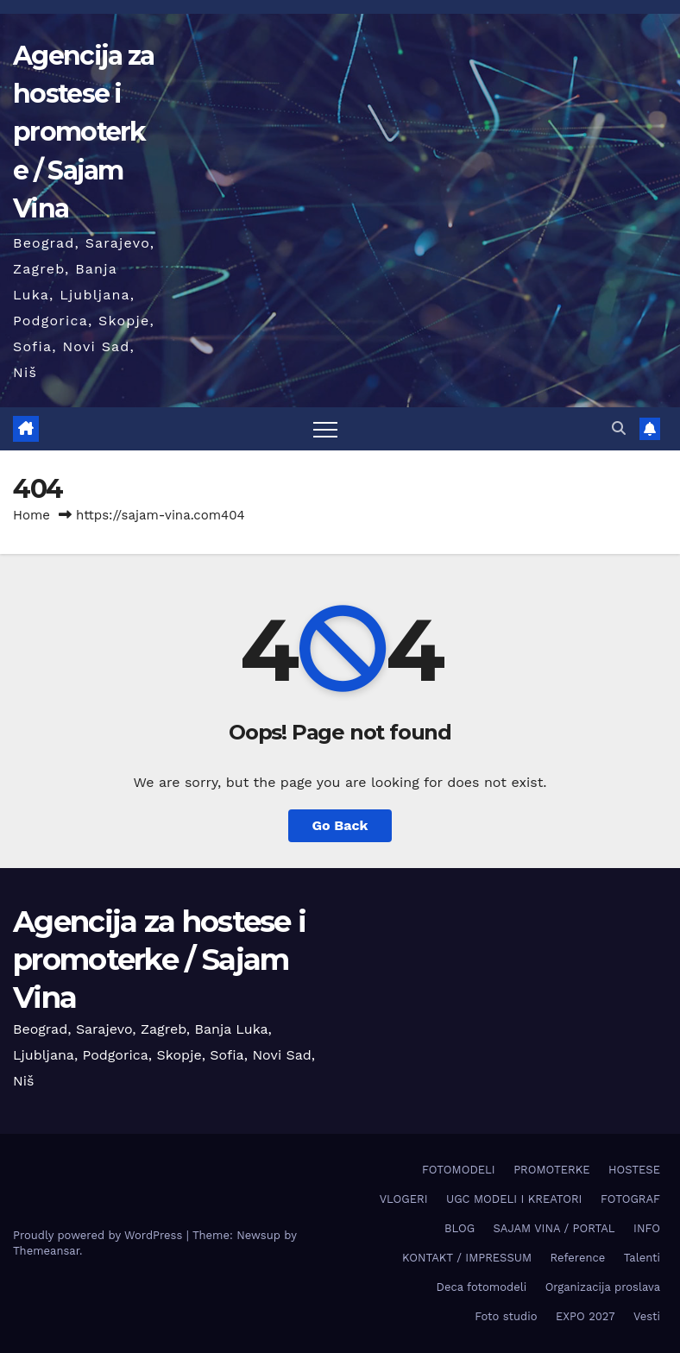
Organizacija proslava (602, 1287)
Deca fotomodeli (482, 1287)
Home (31, 515)
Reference (578, 1257)
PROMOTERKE (551, 1169)
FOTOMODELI (458, 1169)
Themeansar (46, 1250)
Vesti (646, 1316)
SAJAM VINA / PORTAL (554, 1228)
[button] (619, 428)
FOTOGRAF (630, 1199)
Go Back (340, 825)
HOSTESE (634, 1169)
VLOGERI (404, 1199)
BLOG (459, 1228)
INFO (646, 1228)
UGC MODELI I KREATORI (514, 1199)
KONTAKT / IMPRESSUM (467, 1257)
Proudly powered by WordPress (99, 1235)
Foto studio (506, 1316)
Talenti (642, 1257)
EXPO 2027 (585, 1316)
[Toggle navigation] (325, 429)
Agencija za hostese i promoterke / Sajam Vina (83, 132)
